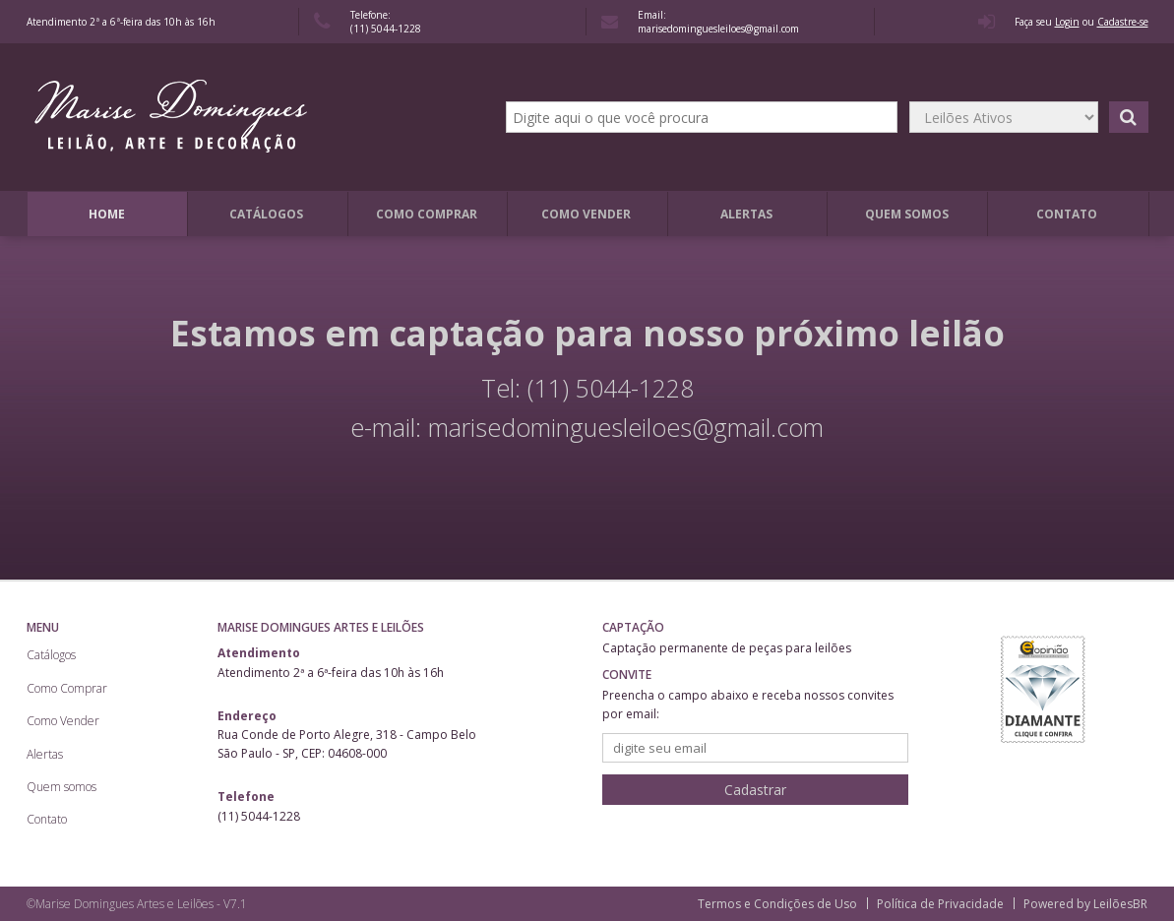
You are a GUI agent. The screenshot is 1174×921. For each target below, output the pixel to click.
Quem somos (907, 214)
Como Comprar (426, 214)
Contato (1066, 214)
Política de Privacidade (940, 903)
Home (107, 214)
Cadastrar (755, 789)
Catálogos (266, 214)
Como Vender (586, 214)
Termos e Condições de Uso (777, 903)
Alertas (746, 214)
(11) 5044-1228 (385, 28)
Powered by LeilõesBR (1085, 903)
